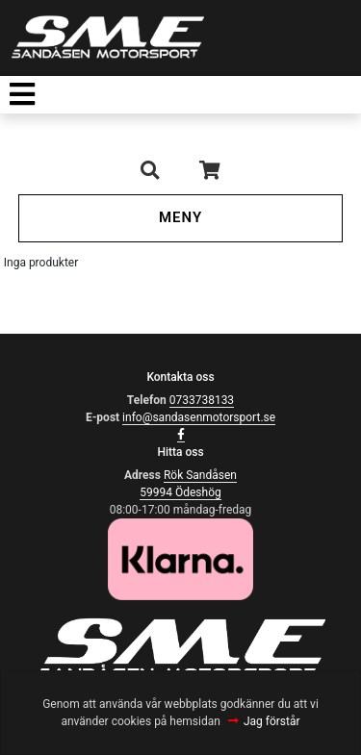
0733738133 (201, 400)
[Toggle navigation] (22, 94)
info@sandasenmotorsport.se (198, 417)
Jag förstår (272, 721)
